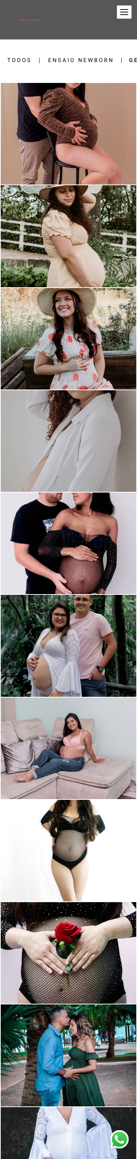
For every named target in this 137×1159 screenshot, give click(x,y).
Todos (19, 60)
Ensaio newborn (81, 60)
